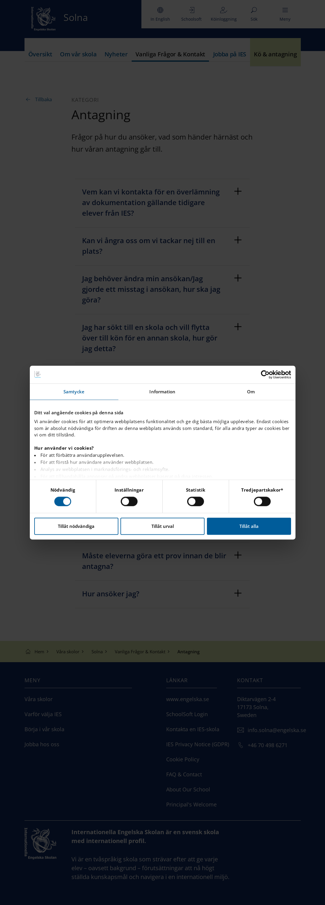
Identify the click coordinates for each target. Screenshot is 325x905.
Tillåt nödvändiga (76, 526)
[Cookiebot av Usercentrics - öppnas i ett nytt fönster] (265, 374)
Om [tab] (251, 392)
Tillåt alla (249, 526)
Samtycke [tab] (73, 392)
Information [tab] (162, 392)
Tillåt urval (162, 526)
